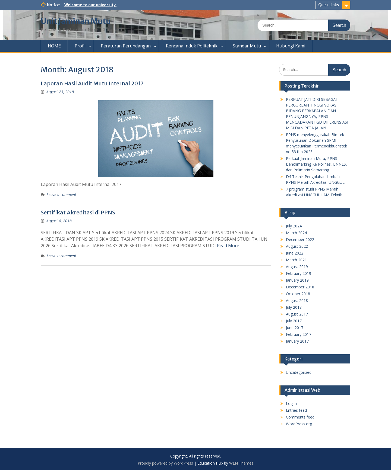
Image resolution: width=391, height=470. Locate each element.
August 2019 (297, 266)
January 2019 (297, 280)
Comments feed (300, 417)
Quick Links (328, 4)
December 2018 (300, 286)
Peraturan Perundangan (126, 46)
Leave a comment (61, 194)
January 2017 (297, 341)
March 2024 (296, 232)
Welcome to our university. (90, 4)
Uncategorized (298, 372)
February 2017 (298, 334)
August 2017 (297, 314)
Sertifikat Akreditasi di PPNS (78, 212)
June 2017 (294, 327)
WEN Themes (241, 463)
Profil (80, 46)
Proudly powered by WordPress (165, 463)
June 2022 (294, 253)
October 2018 (298, 293)
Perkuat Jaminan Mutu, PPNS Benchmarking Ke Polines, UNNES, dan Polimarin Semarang (316, 164)
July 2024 (294, 225)
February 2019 (298, 273)
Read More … (230, 246)
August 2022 (297, 246)
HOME (54, 46)
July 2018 (294, 307)
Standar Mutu (247, 46)
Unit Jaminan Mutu (76, 21)
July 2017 (294, 320)
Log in (291, 403)
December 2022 (300, 239)
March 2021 (296, 259)
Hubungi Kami (290, 46)
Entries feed (296, 410)
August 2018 (297, 300)
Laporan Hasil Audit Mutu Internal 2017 (92, 83)
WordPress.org (299, 423)
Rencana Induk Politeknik (191, 46)
